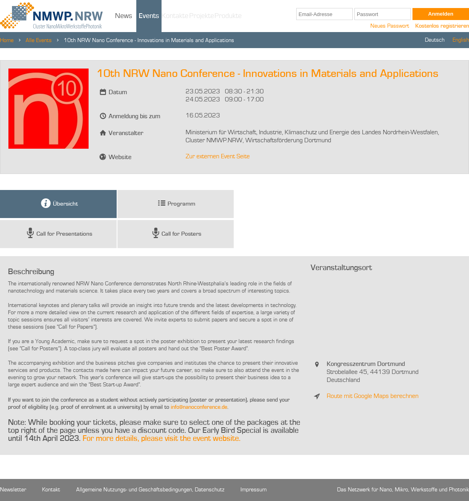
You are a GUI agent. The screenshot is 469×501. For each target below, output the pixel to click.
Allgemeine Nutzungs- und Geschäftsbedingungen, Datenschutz (150, 490)
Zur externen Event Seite (218, 157)
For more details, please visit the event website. (162, 439)
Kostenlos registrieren (442, 26)
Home (7, 40)
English (461, 40)
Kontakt (51, 490)
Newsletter (13, 490)
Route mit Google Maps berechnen (372, 396)
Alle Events (39, 40)
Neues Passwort (389, 26)
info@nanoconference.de (199, 407)
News (123, 16)
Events (149, 16)
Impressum (254, 490)
